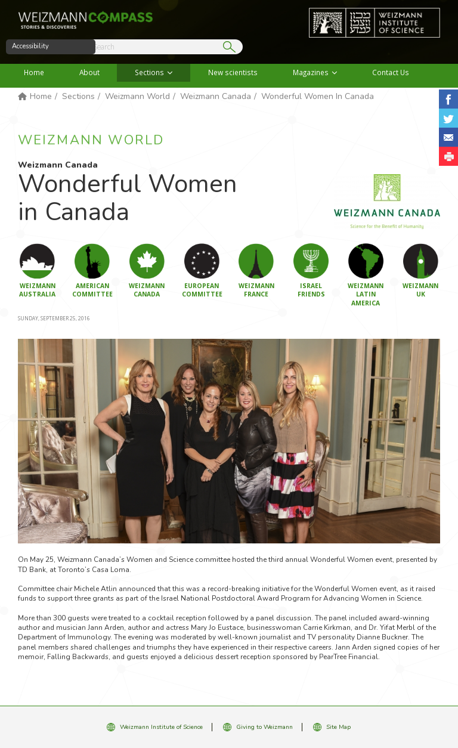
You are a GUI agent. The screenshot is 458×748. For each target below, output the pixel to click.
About (89, 72)
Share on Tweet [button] (448, 118)
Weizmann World (137, 96)
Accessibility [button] (30, 46)
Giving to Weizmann (264, 727)
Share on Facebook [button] (448, 99)
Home (34, 72)
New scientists (233, 72)
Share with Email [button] (448, 137)
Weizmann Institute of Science (161, 727)
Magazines (311, 72)
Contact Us (390, 72)
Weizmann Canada (215, 96)
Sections (149, 72)
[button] (448, 156)
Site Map (338, 727)
